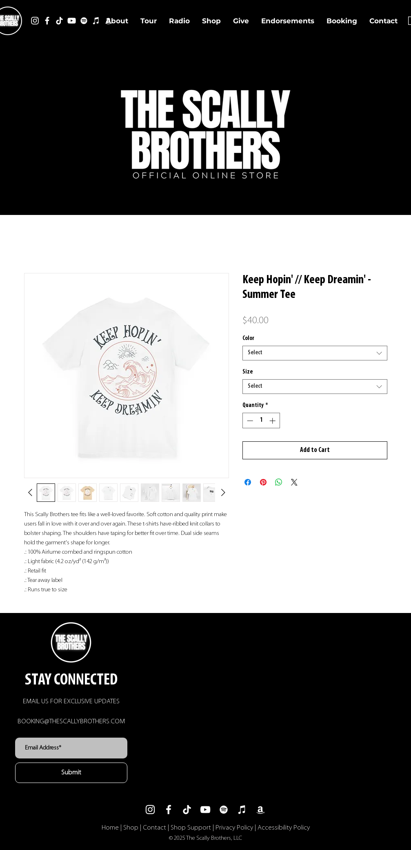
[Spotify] (84, 21)
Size (247, 372)
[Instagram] (35, 21)
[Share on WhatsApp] (279, 482)
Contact (154, 827)
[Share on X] (294, 482)
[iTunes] (96, 21)
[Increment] (273, 420)
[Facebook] (47, 21)
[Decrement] (249, 420)
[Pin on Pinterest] (263, 482)
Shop (130, 827)
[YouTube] (72, 21)
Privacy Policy (234, 827)
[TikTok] (59, 21)
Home (110, 827)
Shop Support (191, 827)
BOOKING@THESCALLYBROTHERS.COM (71, 721)
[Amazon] (260, 809)
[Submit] (71, 773)
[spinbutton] (261, 420)
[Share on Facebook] (248, 482)
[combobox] (314, 353)
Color (248, 339)
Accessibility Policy (284, 827)
